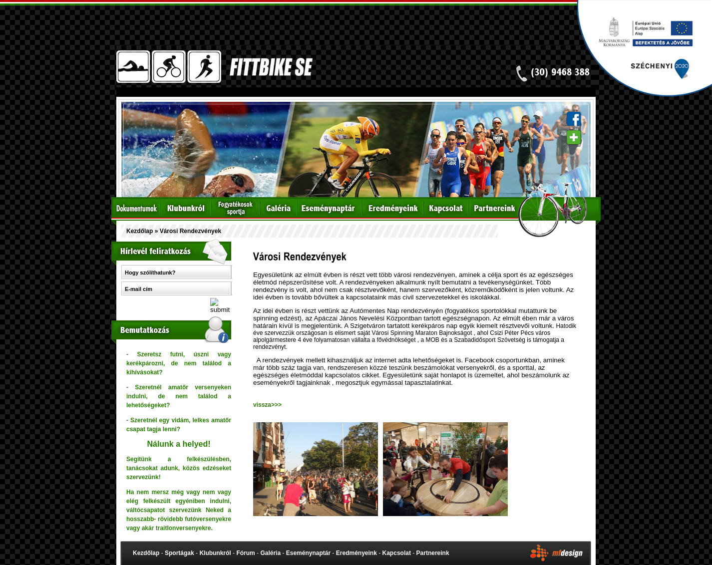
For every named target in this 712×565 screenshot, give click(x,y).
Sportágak (179, 553)
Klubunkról (215, 553)
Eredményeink (356, 553)
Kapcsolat (396, 553)
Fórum (245, 553)
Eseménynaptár (308, 553)
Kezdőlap (139, 231)
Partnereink (432, 553)
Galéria (270, 553)
